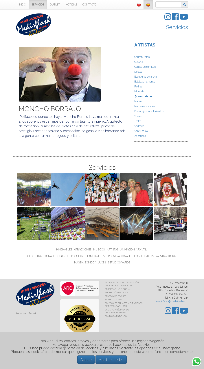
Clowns (138, 61)
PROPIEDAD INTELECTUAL (118, 289)
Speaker (138, 116)
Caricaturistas (142, 56)
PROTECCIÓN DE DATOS (116, 292)
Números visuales (144, 106)
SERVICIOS (38, 4)
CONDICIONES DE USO (116, 316)
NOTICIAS (71, 4)
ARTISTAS (144, 45)
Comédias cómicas (145, 66)
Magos (138, 101)
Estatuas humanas (144, 81)
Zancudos (140, 135)
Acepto (86, 359)
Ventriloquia (141, 131)
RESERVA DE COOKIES (115, 296)
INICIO (22, 4)
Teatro (137, 121)
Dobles (138, 71)
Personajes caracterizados (148, 111)
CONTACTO (89, 4)
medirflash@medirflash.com (172, 301)
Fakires (138, 86)
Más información (111, 359)
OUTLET (55, 4)
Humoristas (143, 96)
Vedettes (139, 126)
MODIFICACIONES (113, 299)
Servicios (177, 27)
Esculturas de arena (145, 76)
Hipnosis (139, 91)
